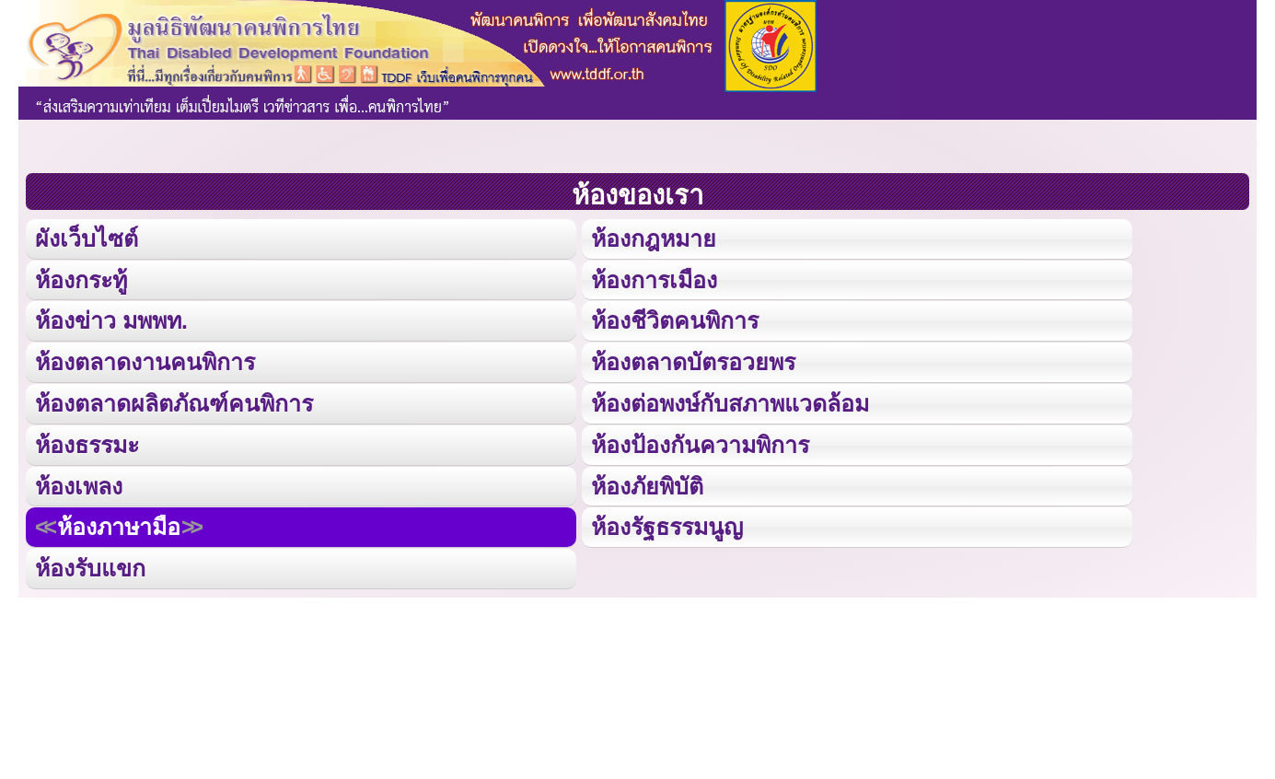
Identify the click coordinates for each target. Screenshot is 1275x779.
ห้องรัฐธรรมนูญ (667, 523)
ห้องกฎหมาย (653, 238)
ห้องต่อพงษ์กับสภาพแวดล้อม (730, 401)
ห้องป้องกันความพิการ (700, 441)
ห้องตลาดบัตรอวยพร (693, 360)
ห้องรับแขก (90, 564)
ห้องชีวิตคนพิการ (675, 319)
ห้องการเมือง (653, 278)
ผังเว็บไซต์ (85, 238)
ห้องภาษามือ (118, 523)
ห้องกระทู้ (81, 278)
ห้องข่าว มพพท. (111, 319)
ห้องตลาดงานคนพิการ (145, 360)
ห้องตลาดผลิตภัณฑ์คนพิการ (174, 401)
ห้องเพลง (78, 482)
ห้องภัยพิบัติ (647, 482)
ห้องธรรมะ (87, 441)
